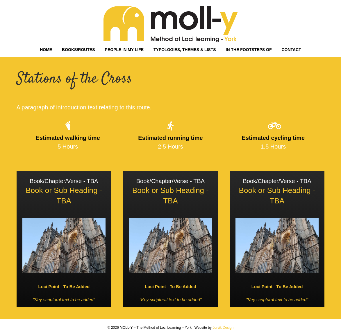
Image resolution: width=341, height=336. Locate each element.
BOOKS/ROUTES (78, 49)
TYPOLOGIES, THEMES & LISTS (184, 49)
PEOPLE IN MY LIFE (124, 49)
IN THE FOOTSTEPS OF (249, 49)
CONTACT (291, 49)
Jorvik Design (223, 328)
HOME (46, 49)
